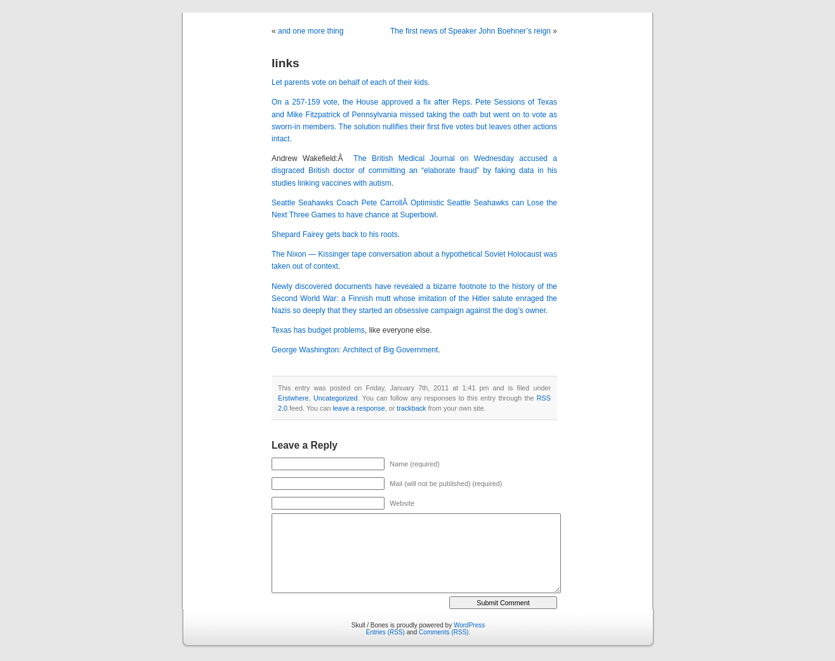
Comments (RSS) (443, 632)
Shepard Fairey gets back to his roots (335, 234)
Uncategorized (335, 398)
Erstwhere (293, 398)
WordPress (469, 625)
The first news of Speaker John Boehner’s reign (470, 31)
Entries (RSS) (385, 632)
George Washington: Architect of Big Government (355, 349)
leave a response (358, 408)
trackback (411, 408)
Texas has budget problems (318, 330)
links (285, 63)
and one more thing (310, 31)
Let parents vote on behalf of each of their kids (350, 82)
